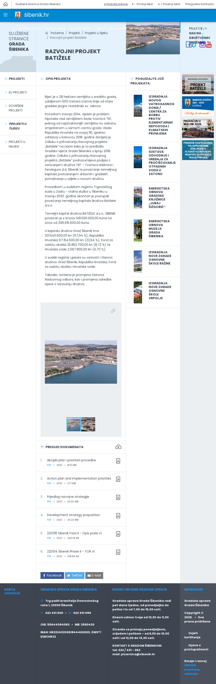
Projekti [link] (74, 33)
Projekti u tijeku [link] (96, 33)
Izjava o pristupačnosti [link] (196, 647)
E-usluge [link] (137, 28)
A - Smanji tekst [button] (142, 4)
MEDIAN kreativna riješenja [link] (192, 669)
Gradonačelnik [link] (30, 28)
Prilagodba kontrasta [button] (199, 4)
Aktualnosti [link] (192, 28)
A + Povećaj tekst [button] (169, 4)
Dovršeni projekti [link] (16, 108)
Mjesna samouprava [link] (111, 28)
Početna (54, 33)
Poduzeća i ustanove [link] (164, 28)
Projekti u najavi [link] (17, 144)
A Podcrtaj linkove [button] (116, 4)
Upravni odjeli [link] (55, 28)
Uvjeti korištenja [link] (192, 635)
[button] (113, 310)
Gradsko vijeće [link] (80, 28)
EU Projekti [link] (18, 92)
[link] (17, 15)
